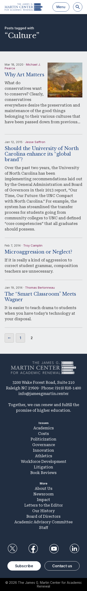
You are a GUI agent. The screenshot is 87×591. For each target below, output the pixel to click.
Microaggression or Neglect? (38, 252)
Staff (43, 527)
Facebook (33, 549)
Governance (43, 445)
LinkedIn (74, 549)
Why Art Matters (24, 74)
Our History (43, 511)
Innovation (43, 450)
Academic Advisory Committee (43, 522)
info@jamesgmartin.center (43, 393)
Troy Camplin (32, 245)
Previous (9, 338)
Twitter (12, 549)
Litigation (43, 467)
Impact (43, 500)
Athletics (43, 456)
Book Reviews (43, 473)
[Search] (77, 7)
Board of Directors (43, 516)
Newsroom (43, 494)
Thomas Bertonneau (40, 287)
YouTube (54, 549)
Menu (60, 7)
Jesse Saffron (35, 142)
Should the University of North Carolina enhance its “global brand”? (42, 154)
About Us (43, 488)
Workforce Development (43, 461)
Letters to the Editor (43, 505)
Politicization (43, 439)
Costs (43, 433)
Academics (43, 428)
